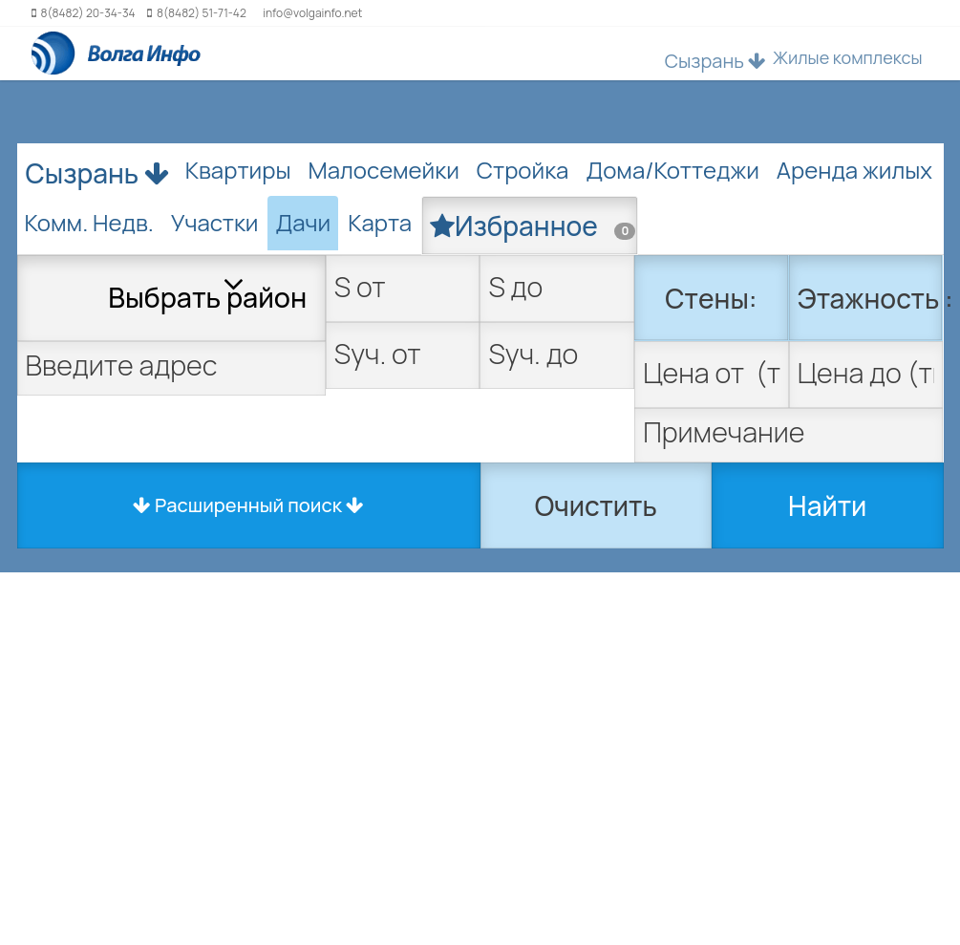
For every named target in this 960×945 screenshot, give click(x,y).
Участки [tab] (215, 222)
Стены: (711, 298)
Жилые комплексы (848, 57)
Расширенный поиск (248, 505)
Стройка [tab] (523, 169)
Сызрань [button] (715, 61)
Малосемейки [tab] (384, 169)
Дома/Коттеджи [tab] (672, 169)
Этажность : (871, 298)
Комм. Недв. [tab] (89, 222)
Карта (380, 222)
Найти (827, 505)
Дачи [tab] (303, 222)
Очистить (596, 505)
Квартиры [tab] (238, 169)
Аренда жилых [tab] (854, 169)
